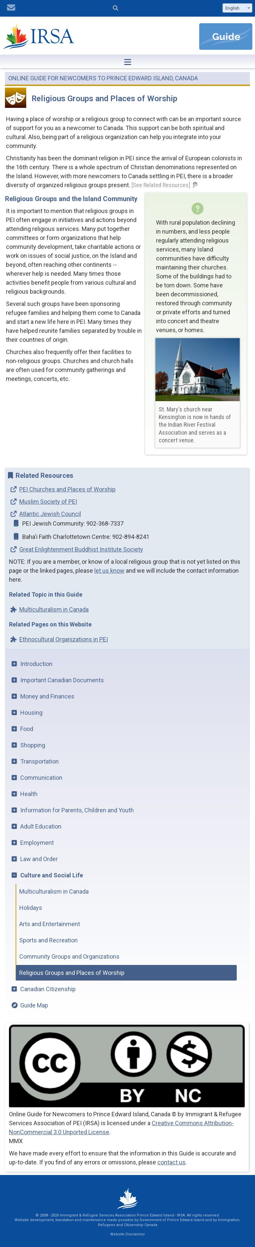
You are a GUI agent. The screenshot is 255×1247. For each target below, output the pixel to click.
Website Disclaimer (127, 1234)
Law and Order (39, 858)
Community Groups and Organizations (69, 956)
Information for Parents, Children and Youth (77, 810)
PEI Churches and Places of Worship (67, 489)
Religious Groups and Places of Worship (72, 972)
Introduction (36, 663)
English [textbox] (232, 8)
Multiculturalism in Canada (54, 609)
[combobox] (237, 8)
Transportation (39, 761)
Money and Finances (47, 696)
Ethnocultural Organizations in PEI (63, 639)
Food (26, 728)
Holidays (30, 907)
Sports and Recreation (48, 940)
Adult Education (40, 826)
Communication (41, 777)
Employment (37, 842)
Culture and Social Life (51, 875)
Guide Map (34, 1005)
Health (29, 793)
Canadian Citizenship (48, 989)
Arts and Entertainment (49, 923)
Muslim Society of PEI (48, 501)
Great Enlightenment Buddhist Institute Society (81, 549)
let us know (109, 570)
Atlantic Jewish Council (50, 513)
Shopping (32, 745)
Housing (31, 712)
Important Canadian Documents (62, 680)
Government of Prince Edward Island (171, 1220)
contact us (171, 1162)
